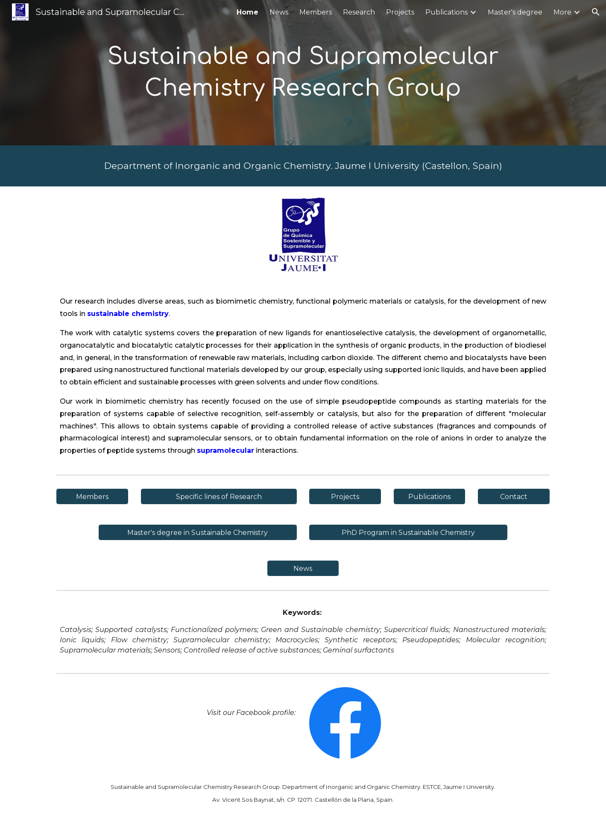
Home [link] (247, 12)
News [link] (278, 12)
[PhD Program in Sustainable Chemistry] (408, 532)
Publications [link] (446, 12)
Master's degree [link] (515, 12)
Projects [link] (400, 12)
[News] (303, 568)
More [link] (562, 12)
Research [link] (359, 12)
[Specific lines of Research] (218, 497)
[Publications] (429, 497)
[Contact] (513, 497)
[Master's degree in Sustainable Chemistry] (197, 532)
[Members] (92, 497)
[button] (596, 12)
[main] (302, 72)
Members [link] (315, 12)
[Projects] (345, 497)
